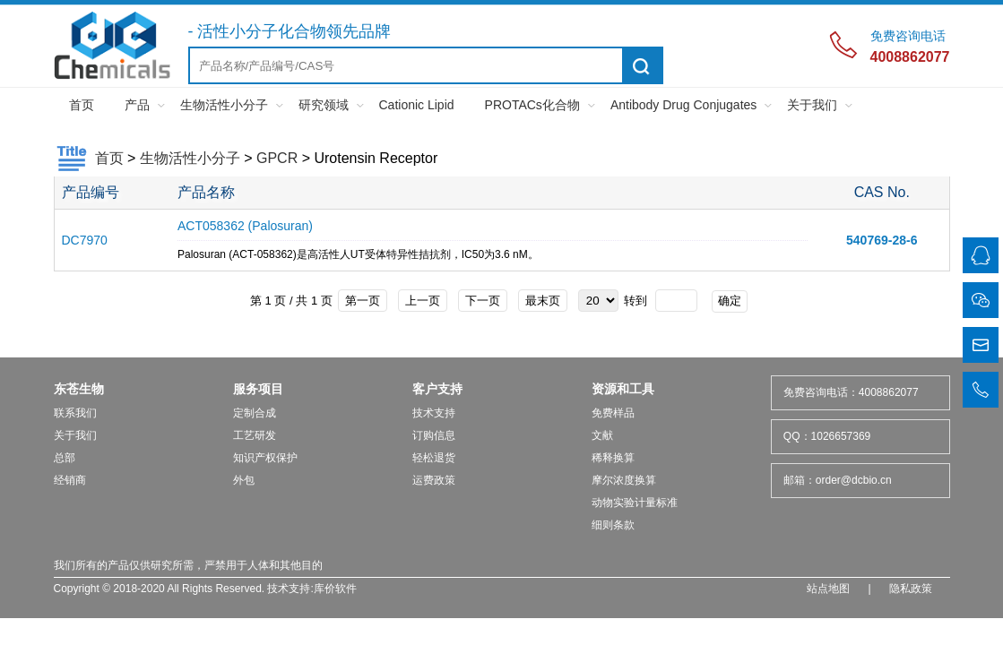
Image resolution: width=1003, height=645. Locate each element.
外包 (244, 480)
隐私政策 (910, 588)
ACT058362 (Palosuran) (245, 226)
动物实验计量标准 (635, 502)
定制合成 (254, 413)
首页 (81, 105)
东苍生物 (79, 389)
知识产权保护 (265, 458)
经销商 (70, 480)
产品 (137, 105)
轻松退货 (433, 458)
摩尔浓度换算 (624, 480)
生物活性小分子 (224, 105)
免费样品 (613, 413)
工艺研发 (254, 435)
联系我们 (75, 413)
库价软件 (335, 588)
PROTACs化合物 (532, 105)
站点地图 (828, 588)
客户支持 (437, 389)
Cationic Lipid (416, 105)
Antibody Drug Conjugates (683, 105)
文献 (602, 435)
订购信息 (433, 435)
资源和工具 (623, 389)
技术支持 (433, 413)
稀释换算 (613, 458)
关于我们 (812, 105)
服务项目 (258, 389)
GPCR (277, 158)
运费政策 (433, 480)
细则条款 (613, 525)
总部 (64, 458)
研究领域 (323, 105)
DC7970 (85, 240)
